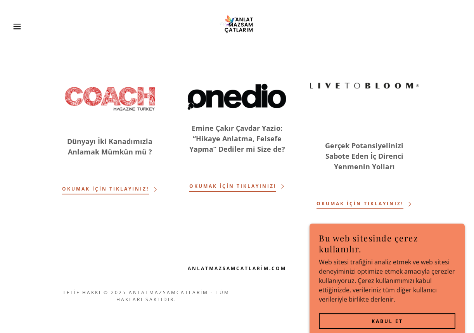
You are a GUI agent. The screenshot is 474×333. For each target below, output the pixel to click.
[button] (23, 26)
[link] (237, 25)
